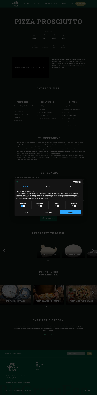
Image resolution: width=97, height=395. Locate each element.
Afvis (26, 212)
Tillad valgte (48, 212)
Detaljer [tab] (48, 186)
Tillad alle (70, 212)
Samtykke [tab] (26, 186)
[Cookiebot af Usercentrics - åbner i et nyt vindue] (74, 182)
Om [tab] (71, 186)
